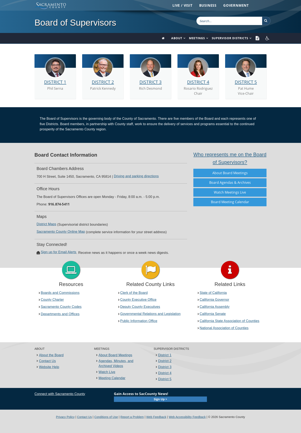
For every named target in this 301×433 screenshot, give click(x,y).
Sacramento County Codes (61, 306)
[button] (266, 21)
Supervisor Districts (230, 38)
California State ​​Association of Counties (229, 321)
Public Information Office (138, 321)
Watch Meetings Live (230, 192)
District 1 (165, 355)
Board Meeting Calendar (230, 202)
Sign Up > (160, 399)
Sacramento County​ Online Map (61, 231)
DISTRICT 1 (55, 82)
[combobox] (229, 21)
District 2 (165, 361)
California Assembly (215, 306)
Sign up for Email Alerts (58, 252)
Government (236, 5)
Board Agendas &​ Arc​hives (230, 182)
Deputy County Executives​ (140, 306)
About (176, 38)
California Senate (213, 314)
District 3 (165, 367)
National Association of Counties (224, 328)
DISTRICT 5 (246, 82)
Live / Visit (182, 5)
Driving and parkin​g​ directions (136, 176)
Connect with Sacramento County (59, 394)
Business (208, 5)
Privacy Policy (65, 417)
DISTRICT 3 (150, 82)
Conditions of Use (106, 417)
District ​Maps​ (46, 224)
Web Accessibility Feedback (187, 417)
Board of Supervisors (75, 23)
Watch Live (107, 372)
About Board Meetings (230, 173)
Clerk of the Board (134, 293)
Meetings (197, 38)
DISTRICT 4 (198, 82)
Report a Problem (132, 417)
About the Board (51, 355)
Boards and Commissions (60, 293)
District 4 (165, 373)
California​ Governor (214, 299)
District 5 (165, 379)
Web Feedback (156, 417)
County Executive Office (138, 299)
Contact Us (47, 361)
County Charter (52, 299)
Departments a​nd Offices (60, 314)
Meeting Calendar (112, 378)
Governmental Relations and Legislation (150, 314)
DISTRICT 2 (103, 82)
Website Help (49, 367)
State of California (213, 293)
